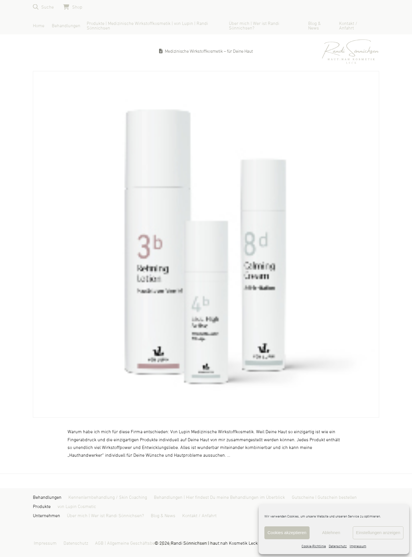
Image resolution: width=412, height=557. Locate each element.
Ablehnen (331, 532)
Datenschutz (338, 546)
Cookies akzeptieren (287, 532)
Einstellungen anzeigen (378, 532)
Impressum (358, 546)
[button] (43, 7)
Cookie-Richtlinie (314, 546)
